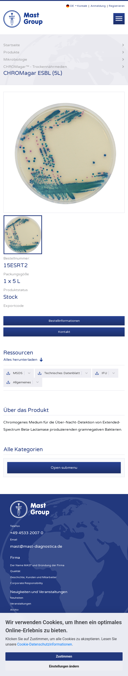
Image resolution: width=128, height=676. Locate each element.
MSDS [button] (22, 373)
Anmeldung (98, 5)
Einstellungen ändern (64, 666)
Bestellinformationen (64, 321)
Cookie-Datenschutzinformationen (44, 644)
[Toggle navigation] (119, 18)
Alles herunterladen (20, 359)
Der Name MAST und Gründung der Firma (37, 565)
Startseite (11, 45)
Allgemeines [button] (26, 382)
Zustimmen (64, 656)
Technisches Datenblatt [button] (66, 373)
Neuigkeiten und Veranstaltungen (38, 592)
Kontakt (82, 5)
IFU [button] (108, 373)
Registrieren (117, 5)
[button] (71, 6)
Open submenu (64, 467)
